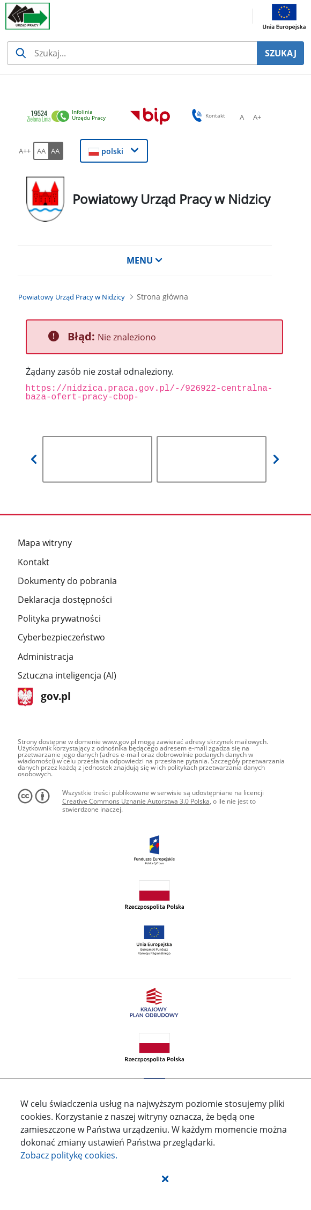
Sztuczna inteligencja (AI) (67, 675)
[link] (69, 116)
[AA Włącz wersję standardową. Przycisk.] (40, 151)
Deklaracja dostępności (65, 600)
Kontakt (33, 562)
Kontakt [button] (206, 115)
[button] (165, 1178)
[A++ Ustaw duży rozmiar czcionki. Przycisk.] (24, 150)
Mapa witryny (45, 543)
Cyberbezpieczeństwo (61, 637)
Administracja (45, 656)
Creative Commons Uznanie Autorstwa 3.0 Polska (136, 801)
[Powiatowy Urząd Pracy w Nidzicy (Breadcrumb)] (71, 296)
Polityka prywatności (59, 618)
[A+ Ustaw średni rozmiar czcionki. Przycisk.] (256, 117)
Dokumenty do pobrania (67, 581)
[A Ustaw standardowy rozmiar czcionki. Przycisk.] (241, 117)
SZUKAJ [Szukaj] (281, 53)
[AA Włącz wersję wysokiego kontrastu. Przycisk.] (55, 151)
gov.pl (44, 697)
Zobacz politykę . (68, 1155)
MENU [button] (145, 260)
